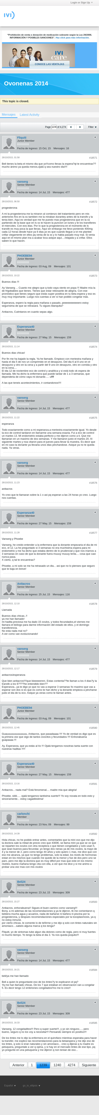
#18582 (93, 834)
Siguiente (89, 1065)
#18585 (93, 1023)
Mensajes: (59, 148)
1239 (43, 1065)
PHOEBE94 (24, 255)
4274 (71, 1065)
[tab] (29, 114)
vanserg (22, 181)
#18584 (93, 970)
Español (10, 1085)
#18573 (93, 275)
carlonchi (23, 813)
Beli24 (21, 881)
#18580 (93, 728)
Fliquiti (21, 137)
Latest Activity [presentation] (29, 114)
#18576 (93, 482)
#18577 (93, 532)
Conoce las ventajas (49, 64)
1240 (57, 1065)
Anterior (18, 1065)
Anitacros (23, 583)
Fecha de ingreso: (27, 148)
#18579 (93, 669)
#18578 (93, 604)
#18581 (93, 784)
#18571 (93, 157)
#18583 (93, 902)
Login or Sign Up (82, 2)
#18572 (93, 201)
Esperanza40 (25, 326)
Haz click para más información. (73, 37)
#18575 (93, 417)
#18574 (93, 346)
